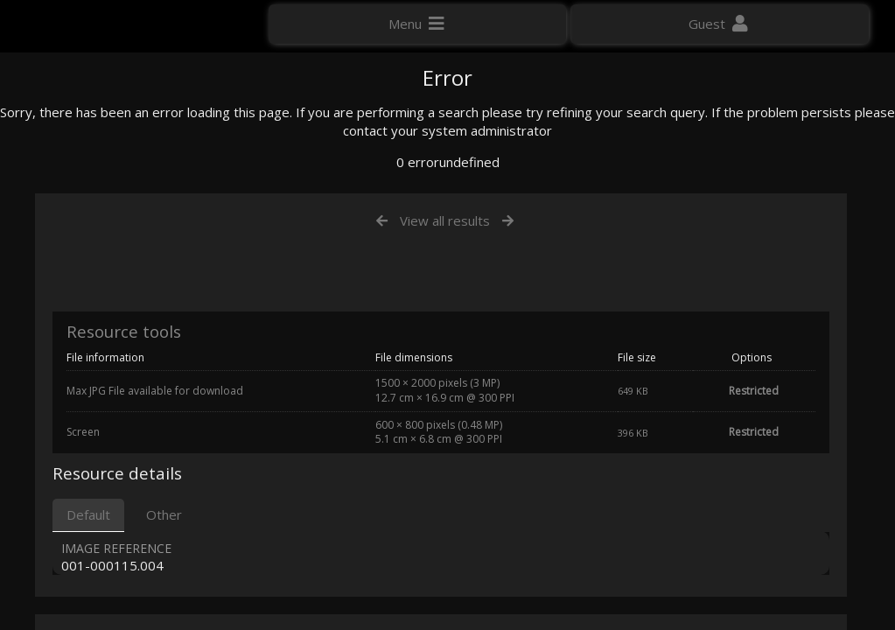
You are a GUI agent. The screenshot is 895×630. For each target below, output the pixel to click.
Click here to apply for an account (113, 314)
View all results (445, 401)
